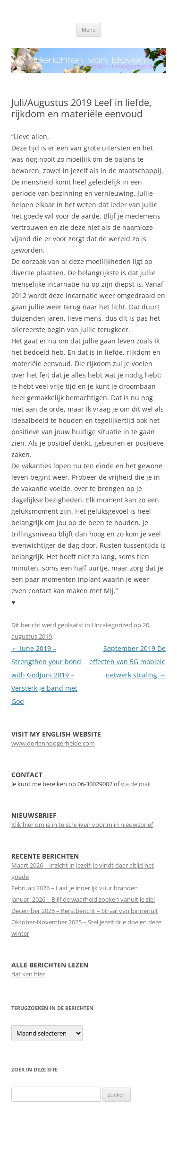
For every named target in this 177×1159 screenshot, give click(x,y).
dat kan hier (28, 974)
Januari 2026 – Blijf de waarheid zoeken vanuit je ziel (83, 899)
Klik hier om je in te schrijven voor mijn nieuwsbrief (82, 824)
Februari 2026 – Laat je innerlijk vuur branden (74, 888)
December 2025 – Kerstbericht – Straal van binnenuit (84, 910)
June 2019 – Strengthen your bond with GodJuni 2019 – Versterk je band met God (46, 675)
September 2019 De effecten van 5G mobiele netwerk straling (127, 661)
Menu (89, 29)
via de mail (136, 784)
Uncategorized (112, 625)
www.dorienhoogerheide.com (53, 743)
